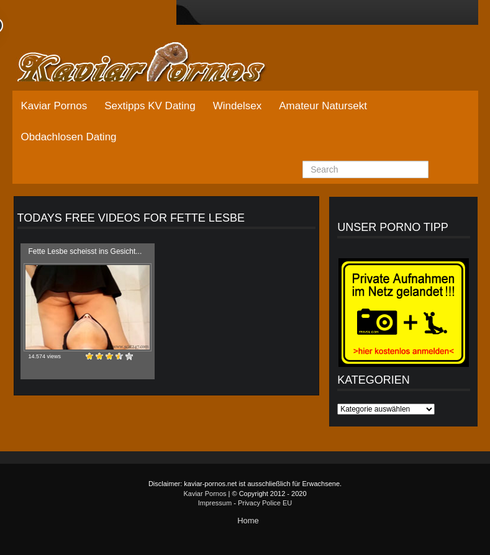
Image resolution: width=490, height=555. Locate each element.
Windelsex (237, 106)
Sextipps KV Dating (149, 106)
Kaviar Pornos (54, 106)
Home (248, 520)
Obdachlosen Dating (69, 137)
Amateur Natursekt (323, 106)
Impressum (215, 503)
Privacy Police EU (265, 503)
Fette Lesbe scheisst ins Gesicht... (85, 251)
